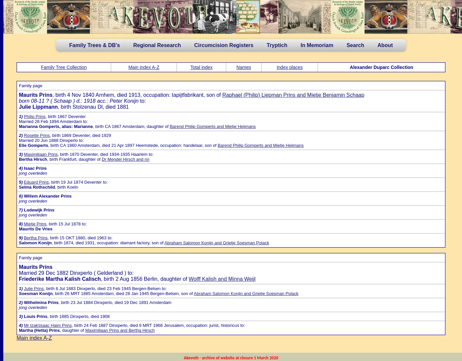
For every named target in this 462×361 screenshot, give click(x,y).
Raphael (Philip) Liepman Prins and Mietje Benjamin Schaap (293, 95)
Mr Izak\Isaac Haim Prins (48, 325)
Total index (201, 67)
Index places (290, 67)
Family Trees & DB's (94, 45)
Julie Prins (34, 288)
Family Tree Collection (64, 67)
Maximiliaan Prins (41, 154)
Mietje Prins (35, 223)
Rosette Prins (37, 135)
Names (243, 67)
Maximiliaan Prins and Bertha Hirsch (120, 330)
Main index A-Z (143, 67)
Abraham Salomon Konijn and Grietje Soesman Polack (216, 242)
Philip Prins (34, 116)
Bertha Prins (36, 237)
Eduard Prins (36, 182)
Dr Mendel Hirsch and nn (125, 159)
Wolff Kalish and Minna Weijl (222, 279)
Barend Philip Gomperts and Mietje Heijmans (213, 126)
